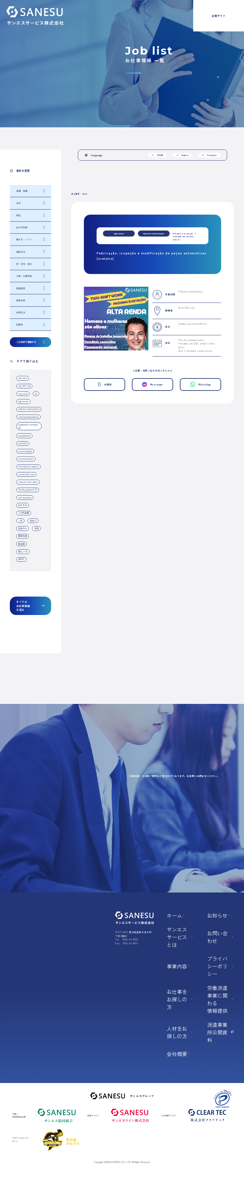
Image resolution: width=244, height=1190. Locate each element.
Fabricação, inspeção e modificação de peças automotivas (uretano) (152, 256)
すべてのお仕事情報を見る (30, 606)
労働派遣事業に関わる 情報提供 (220, 999)
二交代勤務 (23, 512)
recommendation (26, 458)
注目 (36, 528)
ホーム (176, 915)
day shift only (24, 385)
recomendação (25, 451)
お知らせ (219, 915)
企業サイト (219, 15)
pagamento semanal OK (27, 426)
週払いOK (23, 551)
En (36, 393)
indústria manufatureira (28, 409)
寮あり (33, 520)
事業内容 (178, 966)
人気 (20, 520)
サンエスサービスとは (180, 937)
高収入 (21, 559)
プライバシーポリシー (220, 966)
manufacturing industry (28, 416)
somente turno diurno (28, 482)
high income (23, 401)
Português (209, 155)
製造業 (21, 543)
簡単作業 (22, 536)
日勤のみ (22, 528)
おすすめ (22, 505)
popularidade (24, 435)
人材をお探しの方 (180, 1032)
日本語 (157, 155)
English (182, 155)
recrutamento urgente (28, 466)
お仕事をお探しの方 (180, 999)
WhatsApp (200, 384)
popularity (22, 443)
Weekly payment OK (27, 489)
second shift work (26, 474)
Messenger (152, 384)
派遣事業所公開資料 (220, 1032)
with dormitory (24, 497)
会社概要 (178, 1054)
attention (22, 378)
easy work (23, 393)
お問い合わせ (220, 937)
